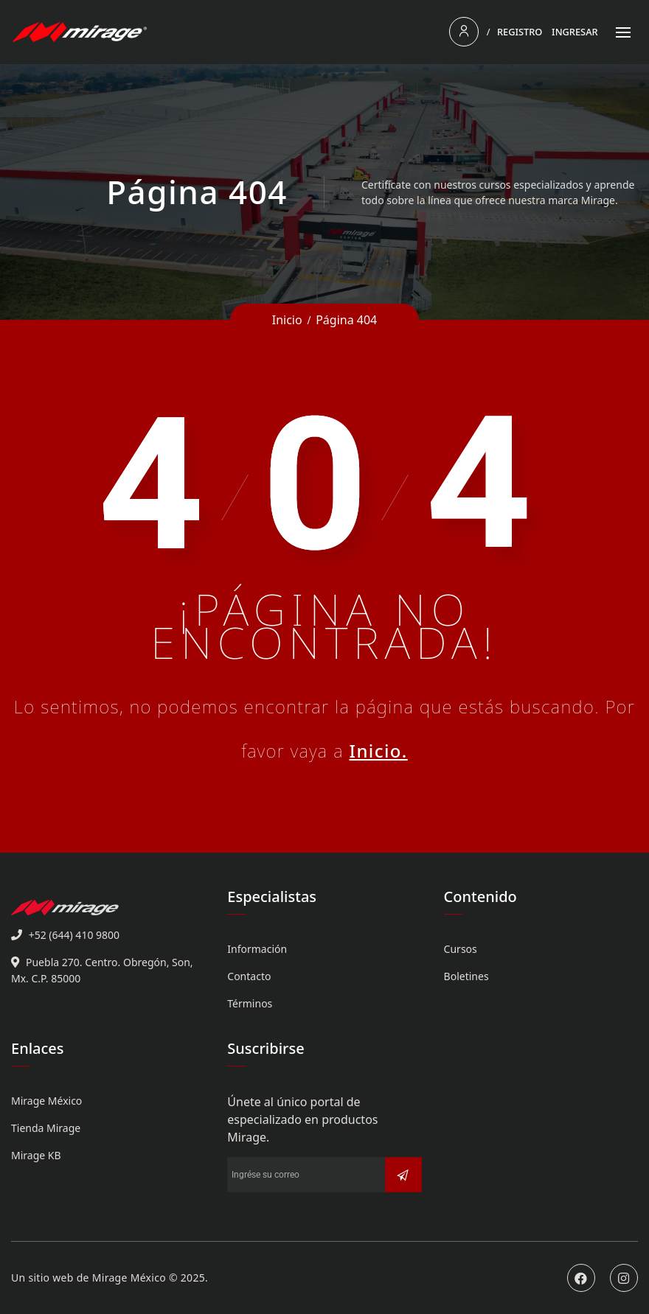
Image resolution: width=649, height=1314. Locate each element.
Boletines (466, 976)
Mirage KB (36, 1155)
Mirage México (46, 1101)
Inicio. (378, 750)
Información (257, 949)
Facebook (581, 1278)
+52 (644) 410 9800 (74, 935)
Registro (519, 31)
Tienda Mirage (45, 1128)
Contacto (249, 976)
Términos (249, 1003)
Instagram (624, 1278)
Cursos (460, 949)
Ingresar (575, 31)
